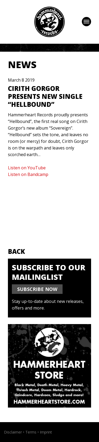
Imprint (46, 432)
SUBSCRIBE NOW (37, 289)
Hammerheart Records (49, 22)
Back (16, 251)
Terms (30, 432)
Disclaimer (13, 432)
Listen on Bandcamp (28, 174)
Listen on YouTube (27, 168)
